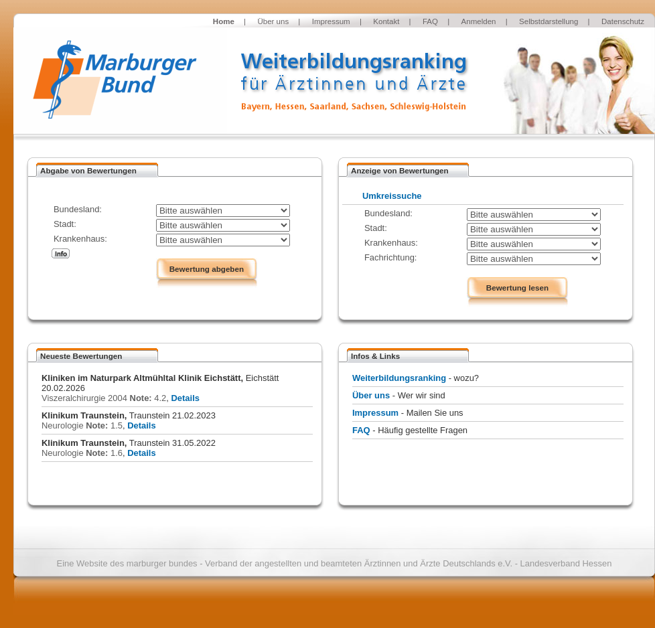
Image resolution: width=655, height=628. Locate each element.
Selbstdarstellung (548, 21)
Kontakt (386, 21)
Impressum (331, 21)
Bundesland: (78, 209)
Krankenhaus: (80, 239)
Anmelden (478, 21)
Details (185, 398)
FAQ (430, 21)
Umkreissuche (392, 196)
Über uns (273, 21)
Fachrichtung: (390, 257)
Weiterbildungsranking (399, 378)
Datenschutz (622, 21)
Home (223, 21)
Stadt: (65, 224)
